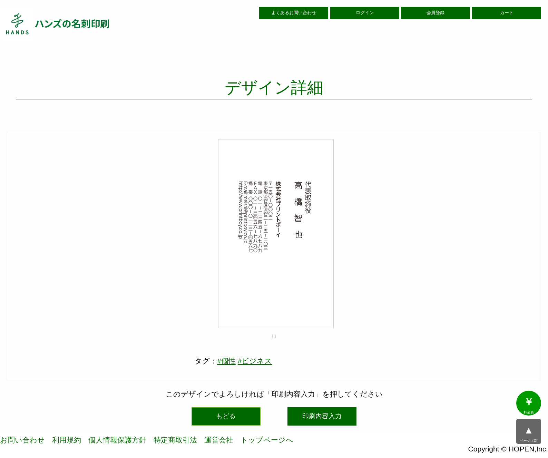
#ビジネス (255, 361)
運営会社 (218, 440)
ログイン (365, 12)
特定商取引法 (175, 440)
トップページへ (267, 440)
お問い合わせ (22, 440)
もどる (226, 416)
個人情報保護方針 (117, 440)
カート (506, 12)
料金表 (528, 406)
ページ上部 (528, 434)
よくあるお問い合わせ (293, 12)
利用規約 (66, 440)
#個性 (226, 361)
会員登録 (435, 12)
